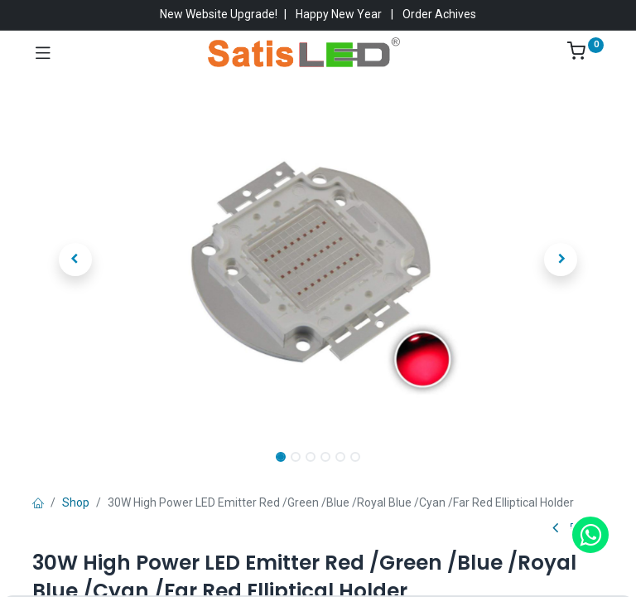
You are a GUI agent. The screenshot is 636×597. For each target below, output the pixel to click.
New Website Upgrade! (218, 14)
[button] (75, 259)
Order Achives (439, 14)
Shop (75, 502)
